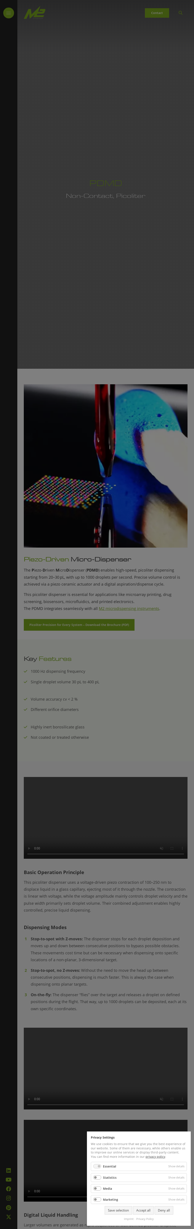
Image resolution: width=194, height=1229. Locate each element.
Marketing (110, 1199)
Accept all (143, 1210)
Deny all (164, 1210)
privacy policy (155, 1157)
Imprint (129, 1219)
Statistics (110, 1177)
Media (107, 1188)
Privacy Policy (145, 1219)
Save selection (118, 1210)
